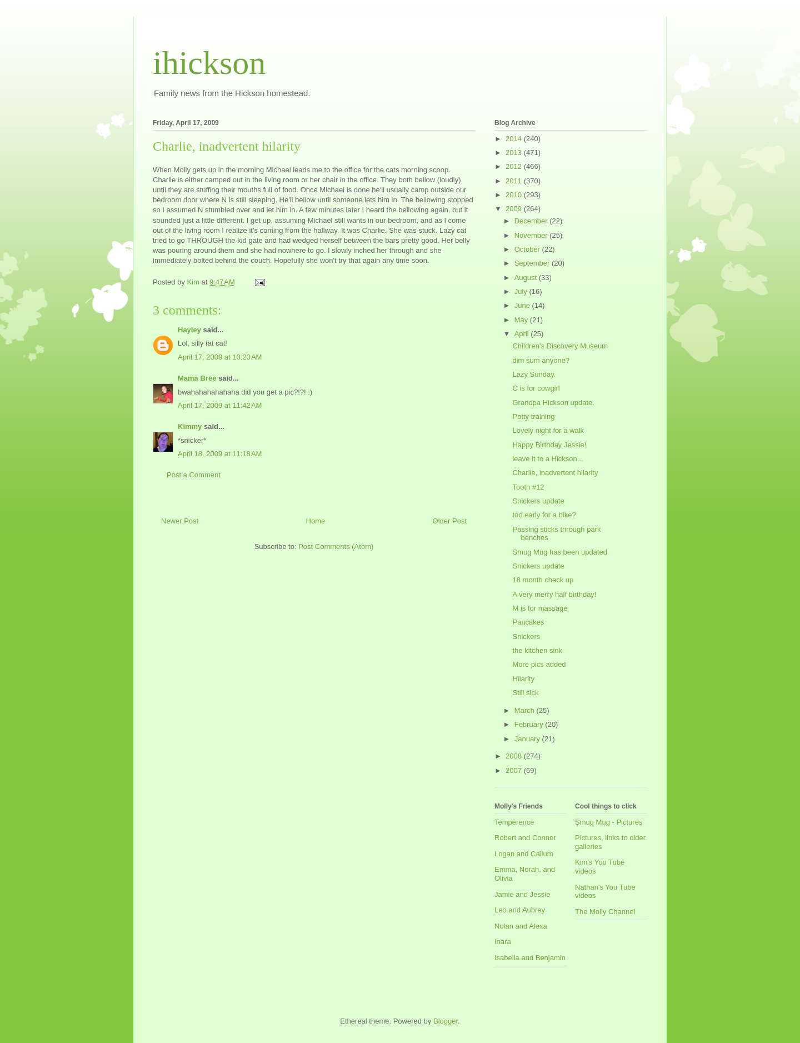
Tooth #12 (528, 487)
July (521, 291)
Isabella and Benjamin (530, 958)
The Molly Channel (605, 911)
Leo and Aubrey (519, 910)
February (530, 724)
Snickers (526, 636)
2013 (515, 152)
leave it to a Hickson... (547, 459)
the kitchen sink (537, 650)
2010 (515, 195)
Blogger (445, 1021)
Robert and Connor (525, 838)
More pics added (539, 664)
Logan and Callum (523, 854)
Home (316, 521)
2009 (515, 208)
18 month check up (542, 580)
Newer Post (179, 521)
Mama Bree (197, 378)
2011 (515, 181)
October (528, 249)
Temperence (514, 822)
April (522, 334)
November (532, 235)
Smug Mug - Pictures (608, 822)
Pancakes (528, 622)
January (528, 739)
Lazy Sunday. (534, 374)
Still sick (525, 692)
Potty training (533, 416)
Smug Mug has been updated (559, 552)
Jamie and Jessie (522, 894)
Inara (502, 941)
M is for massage (539, 608)
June (523, 305)
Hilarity (523, 679)
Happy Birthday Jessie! (549, 445)
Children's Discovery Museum (560, 346)
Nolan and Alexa (520, 926)
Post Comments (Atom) (335, 546)
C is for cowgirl (535, 388)
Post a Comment (194, 475)
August (526, 277)
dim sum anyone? (540, 360)
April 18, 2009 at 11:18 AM (220, 454)
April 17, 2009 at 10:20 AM (220, 357)
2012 (515, 166)
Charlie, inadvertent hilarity (555, 472)
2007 (515, 770)
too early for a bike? (544, 515)
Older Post (450, 521)
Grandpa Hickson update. (553, 402)
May (522, 320)
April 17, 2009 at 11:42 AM (220, 405)
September (533, 263)
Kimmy (190, 426)
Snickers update (538, 501)
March (525, 710)
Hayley (189, 330)
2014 (515, 138)
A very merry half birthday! (554, 594)
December (532, 221)
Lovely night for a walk (548, 430)
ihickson (209, 62)
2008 (515, 756)
